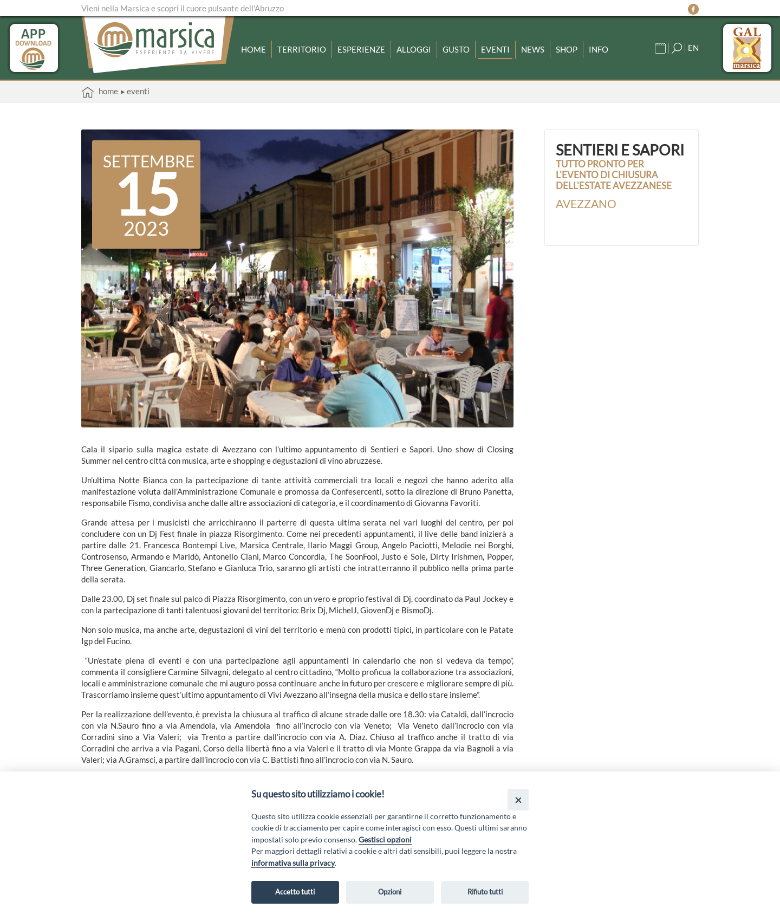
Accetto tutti (295, 891)
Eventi (495, 49)
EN (693, 48)
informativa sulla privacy (293, 862)
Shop (566, 49)
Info (598, 49)
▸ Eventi (135, 91)
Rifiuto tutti (485, 891)
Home (253, 49)
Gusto (456, 49)
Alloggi (413, 49)
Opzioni (389, 891)
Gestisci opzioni (385, 839)
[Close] (518, 799)
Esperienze (361, 49)
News (532, 49)
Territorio (301, 49)
